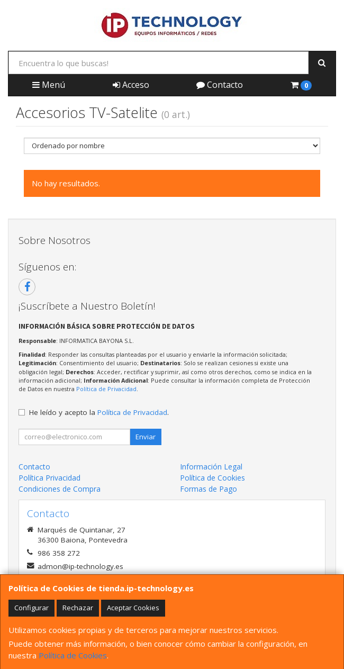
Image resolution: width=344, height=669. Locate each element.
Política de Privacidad (106, 389)
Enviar (145, 436)
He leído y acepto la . (99, 412)
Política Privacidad (49, 478)
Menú (48, 85)
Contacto (219, 85)
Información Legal (211, 467)
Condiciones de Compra (60, 489)
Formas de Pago (208, 489)
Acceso (131, 85)
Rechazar (77, 607)
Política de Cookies (73, 655)
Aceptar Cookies (133, 607)
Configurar (31, 607)
